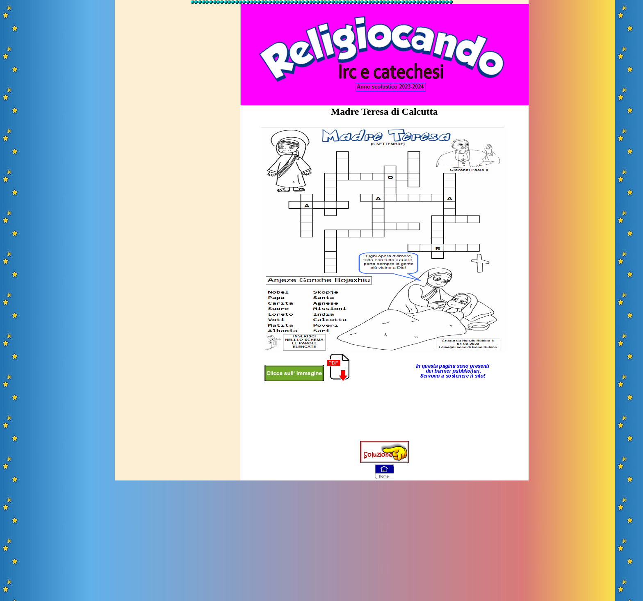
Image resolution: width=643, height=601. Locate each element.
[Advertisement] (177, 128)
